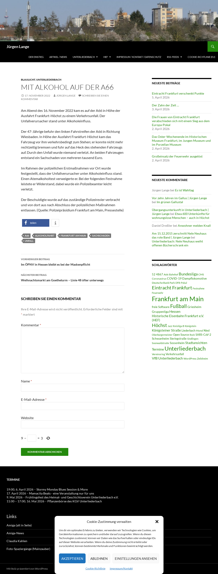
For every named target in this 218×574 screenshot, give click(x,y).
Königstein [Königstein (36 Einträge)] (190, 326)
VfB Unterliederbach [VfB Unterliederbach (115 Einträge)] (167, 358)
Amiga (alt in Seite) (19, 525)
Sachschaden (101, 235)
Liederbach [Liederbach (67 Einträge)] (188, 330)
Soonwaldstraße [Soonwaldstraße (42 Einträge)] (160, 343)
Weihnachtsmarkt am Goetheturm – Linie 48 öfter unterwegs (72, 277)
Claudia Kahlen (17, 541)
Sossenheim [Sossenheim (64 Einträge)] (177, 343)
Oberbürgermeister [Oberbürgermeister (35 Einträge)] (162, 334)
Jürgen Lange (18, 46)
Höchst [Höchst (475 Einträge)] (159, 325)
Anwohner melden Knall (194, 225)
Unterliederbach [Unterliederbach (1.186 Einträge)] (185, 348)
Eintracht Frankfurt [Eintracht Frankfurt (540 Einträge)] (172, 287)
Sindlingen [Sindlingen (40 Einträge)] (192, 338)
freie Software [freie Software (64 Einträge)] (161, 307)
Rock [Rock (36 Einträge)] (192, 334)
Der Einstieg (36, 56)
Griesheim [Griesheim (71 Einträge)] (194, 307)
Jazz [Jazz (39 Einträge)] (170, 326)
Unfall (29, 240)
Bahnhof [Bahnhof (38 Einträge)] (173, 274)
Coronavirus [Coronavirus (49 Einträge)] (159, 278)
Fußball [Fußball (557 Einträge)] (178, 306)
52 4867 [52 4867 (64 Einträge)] (157, 274)
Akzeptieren (72, 558)
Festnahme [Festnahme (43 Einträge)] (198, 288)
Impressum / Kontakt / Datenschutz (139, 56)
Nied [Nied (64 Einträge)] (206, 330)
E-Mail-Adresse (33, 399)
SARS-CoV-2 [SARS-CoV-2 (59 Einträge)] (203, 334)
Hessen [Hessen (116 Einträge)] (174, 311)
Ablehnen (99, 558)
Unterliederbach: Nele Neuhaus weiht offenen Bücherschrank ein (177, 243)
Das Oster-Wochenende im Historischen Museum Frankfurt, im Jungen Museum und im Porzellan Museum (181, 140)
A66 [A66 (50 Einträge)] (166, 274)
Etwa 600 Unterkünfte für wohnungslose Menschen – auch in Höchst (181, 216)
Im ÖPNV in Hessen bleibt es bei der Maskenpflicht (72, 261)
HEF (105, 56)
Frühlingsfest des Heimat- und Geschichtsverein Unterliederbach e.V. (72, 497)
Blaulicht (28, 79)
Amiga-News (15, 533)
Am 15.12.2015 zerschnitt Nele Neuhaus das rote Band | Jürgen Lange (179, 235)
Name (26, 381)
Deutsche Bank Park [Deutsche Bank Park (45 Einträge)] (163, 282)
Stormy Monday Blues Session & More (62, 489)
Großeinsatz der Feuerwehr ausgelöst (177, 156)
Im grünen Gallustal (170, 202)
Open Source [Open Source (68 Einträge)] (181, 334)
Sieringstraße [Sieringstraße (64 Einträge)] (178, 338)
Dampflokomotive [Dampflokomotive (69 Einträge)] (194, 278)
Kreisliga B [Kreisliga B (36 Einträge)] (178, 326)
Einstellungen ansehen (136, 558)
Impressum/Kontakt (121, 568)
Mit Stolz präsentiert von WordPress (27, 568)
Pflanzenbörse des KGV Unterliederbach (74, 501)
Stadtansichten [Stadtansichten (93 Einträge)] (196, 343)
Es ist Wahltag (184, 190)
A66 (27, 235)
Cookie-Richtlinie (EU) (201, 56)
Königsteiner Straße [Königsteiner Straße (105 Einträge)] (166, 330)
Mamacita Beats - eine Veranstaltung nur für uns (61, 493)
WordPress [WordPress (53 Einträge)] (190, 358)
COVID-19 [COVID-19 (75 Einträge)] (174, 278)
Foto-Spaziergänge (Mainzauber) (28, 549)
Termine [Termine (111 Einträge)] (158, 349)
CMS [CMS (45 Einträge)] (201, 274)
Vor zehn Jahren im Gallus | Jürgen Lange (179, 198)
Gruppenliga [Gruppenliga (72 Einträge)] (160, 311)
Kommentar (31, 325)
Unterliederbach (84, 56)
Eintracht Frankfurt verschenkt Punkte (178, 93)
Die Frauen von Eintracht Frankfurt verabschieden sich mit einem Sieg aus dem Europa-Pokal (181, 121)
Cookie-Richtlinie (95, 568)
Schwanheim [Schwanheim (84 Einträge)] (160, 338)
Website (27, 418)
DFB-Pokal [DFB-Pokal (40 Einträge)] (181, 282)
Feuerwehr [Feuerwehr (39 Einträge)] (157, 292)
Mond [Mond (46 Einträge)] (199, 330)
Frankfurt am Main (73, 235)
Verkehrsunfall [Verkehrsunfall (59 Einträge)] (175, 354)
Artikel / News (58, 56)
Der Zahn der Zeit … (165, 105)
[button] (157, 521)
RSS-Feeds (173, 56)
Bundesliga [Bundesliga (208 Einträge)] (188, 273)
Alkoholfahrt (45, 235)
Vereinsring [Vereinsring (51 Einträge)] (158, 354)
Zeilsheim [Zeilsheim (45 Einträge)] (202, 358)
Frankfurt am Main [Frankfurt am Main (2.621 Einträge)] (178, 299)
